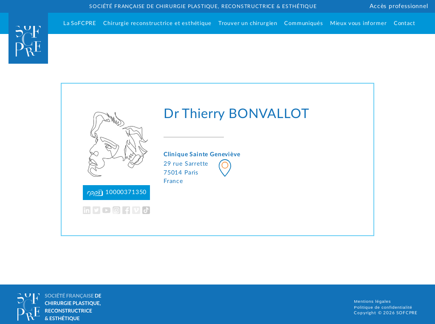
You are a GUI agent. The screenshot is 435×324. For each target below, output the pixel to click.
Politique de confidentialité (383, 307)
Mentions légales (372, 301)
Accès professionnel (399, 6)
